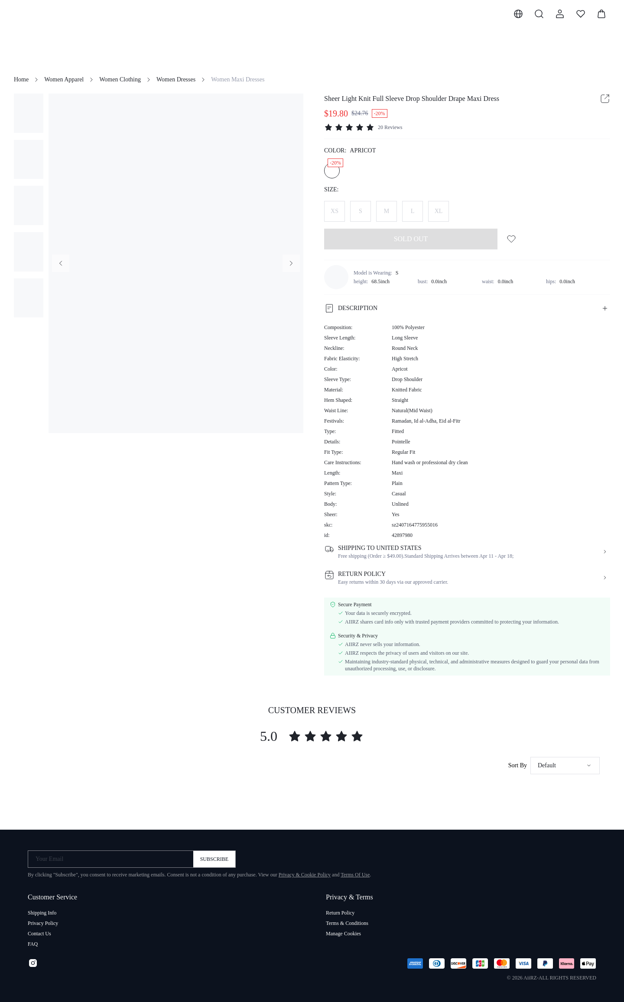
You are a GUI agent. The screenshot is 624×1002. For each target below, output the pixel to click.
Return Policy (340, 913)
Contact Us (39, 934)
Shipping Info (42, 913)
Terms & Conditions (347, 923)
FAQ (33, 944)
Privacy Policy (43, 923)
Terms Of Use (355, 875)
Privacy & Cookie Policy (305, 875)
